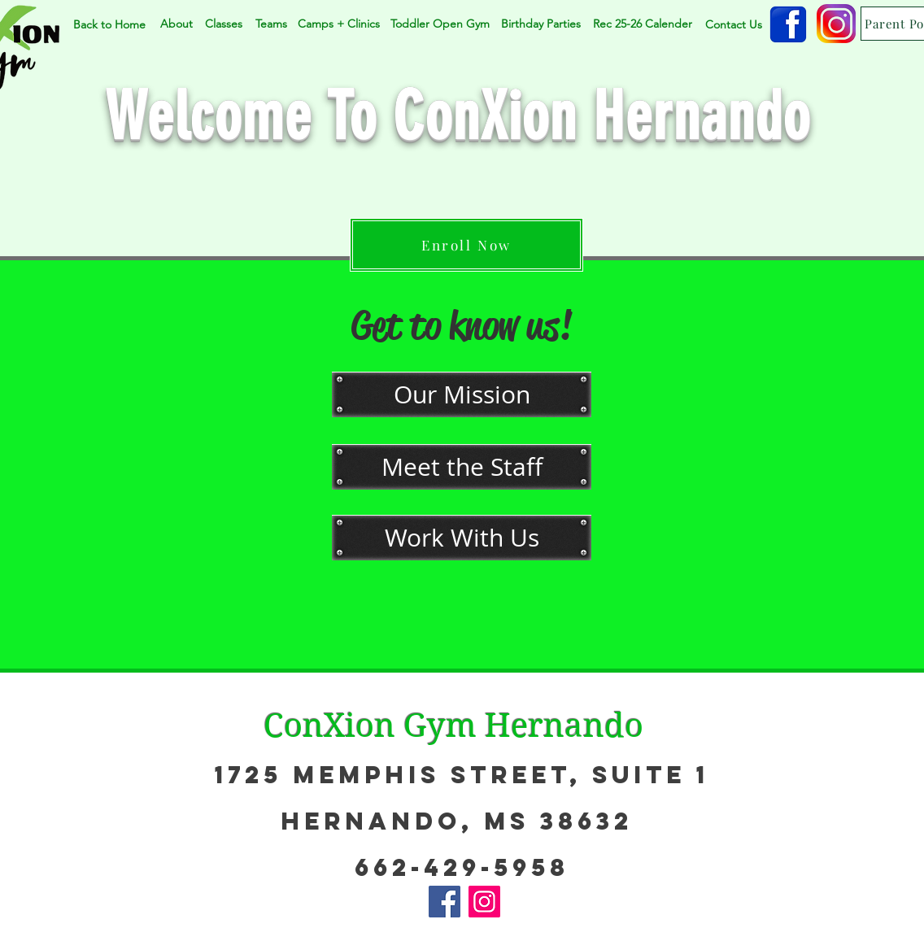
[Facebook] (444, 901)
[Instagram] (484, 901)
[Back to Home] (109, 25)
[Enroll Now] (466, 245)
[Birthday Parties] (540, 24)
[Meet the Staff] (461, 467)
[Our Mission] (461, 394)
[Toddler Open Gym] (439, 24)
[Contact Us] (733, 25)
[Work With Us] (461, 537)
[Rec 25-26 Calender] (642, 24)
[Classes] (223, 24)
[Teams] (271, 24)
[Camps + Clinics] (338, 24)
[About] (176, 24)
